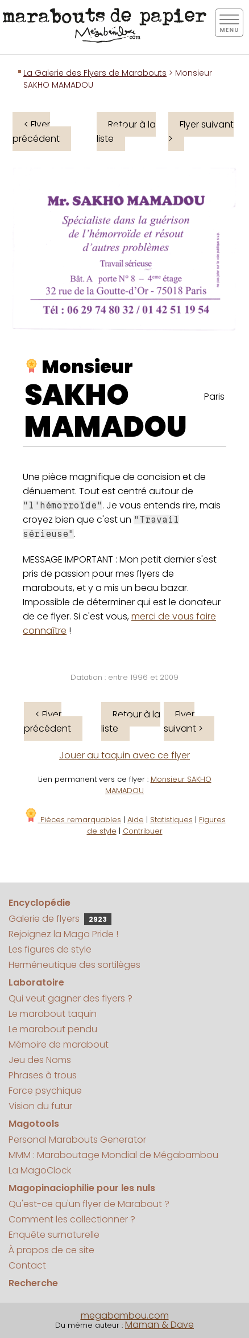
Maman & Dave (159, 1324)
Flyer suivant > (201, 131)
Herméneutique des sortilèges (74, 964)
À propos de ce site (51, 1250)
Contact (27, 1265)
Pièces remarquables (72, 819)
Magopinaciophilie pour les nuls (82, 1188)
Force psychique (45, 1090)
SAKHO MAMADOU (105, 411)
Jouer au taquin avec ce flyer (124, 755)
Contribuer (143, 831)
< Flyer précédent (36, 131)
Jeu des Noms (40, 1059)
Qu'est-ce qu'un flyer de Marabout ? (89, 1203)
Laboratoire (36, 982)
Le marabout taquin (53, 1013)
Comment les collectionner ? (72, 1219)
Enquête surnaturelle (54, 1234)
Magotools (34, 1123)
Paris (214, 396)
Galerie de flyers (60, 918)
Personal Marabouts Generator (77, 1139)
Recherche (33, 1283)
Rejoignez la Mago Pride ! (63, 934)
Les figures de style (50, 949)
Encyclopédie (39, 902)
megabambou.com (125, 1315)
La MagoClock (40, 1170)
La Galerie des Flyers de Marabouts (95, 73)
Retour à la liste (126, 131)
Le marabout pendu (53, 1029)
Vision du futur (40, 1106)
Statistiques (171, 819)
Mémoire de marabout (59, 1044)
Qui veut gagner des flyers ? (70, 998)
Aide (135, 819)
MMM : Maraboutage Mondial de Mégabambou (113, 1154)
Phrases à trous (43, 1075)
